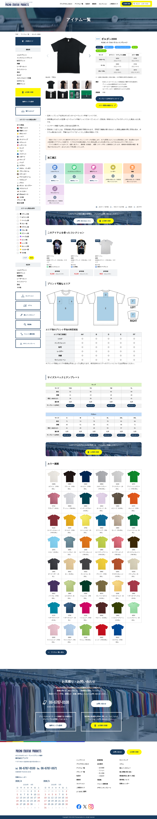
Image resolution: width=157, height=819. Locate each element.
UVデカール (20, 81)
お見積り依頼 (126, 3)
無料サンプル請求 (55, 725)
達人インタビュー (125, 768)
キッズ (135, 47)
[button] (90, 55)
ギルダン (99, 47)
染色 (18, 72)
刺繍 (18, 63)
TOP (16, 34)
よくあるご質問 (81, 791)
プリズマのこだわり (66, 4)
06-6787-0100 (59, 702)
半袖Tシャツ (109, 47)
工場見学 (101, 776)
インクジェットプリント (24, 58)
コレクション (103, 4)
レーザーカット (22, 66)
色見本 (88, 4)
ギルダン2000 (36, 34)
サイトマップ (123, 760)
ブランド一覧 (80, 772)
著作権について (124, 779)
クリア (25, 257)
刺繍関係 (20, 276)
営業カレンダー (124, 783)
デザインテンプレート (104, 788)
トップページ (80, 760)
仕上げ (19, 75)
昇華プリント (21, 84)
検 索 (31, 257)
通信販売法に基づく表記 (127, 776)
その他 (19, 287)
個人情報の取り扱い (125, 772)
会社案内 (100, 764)
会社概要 (101, 768)
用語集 (99, 780)
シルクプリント (22, 55)
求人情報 (101, 773)
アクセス (101, 770)
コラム (121, 764)
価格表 (94, 4)
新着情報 (100, 760)
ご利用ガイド (114, 4)
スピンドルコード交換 (24, 78)
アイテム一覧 (79, 4)
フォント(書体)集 (102, 784)
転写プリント (21, 60)
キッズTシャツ (101, 50)
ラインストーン (22, 69)
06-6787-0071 (49, 768)
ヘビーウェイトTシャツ (123, 47)
